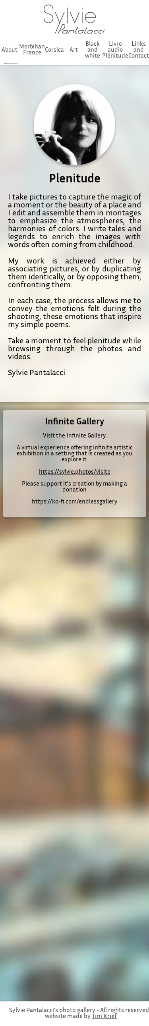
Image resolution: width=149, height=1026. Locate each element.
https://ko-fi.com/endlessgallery (74, 502)
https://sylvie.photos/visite (74, 472)
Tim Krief (104, 1016)
